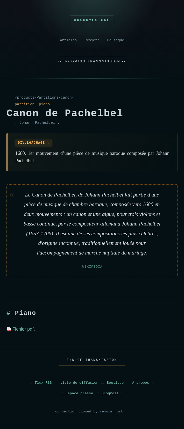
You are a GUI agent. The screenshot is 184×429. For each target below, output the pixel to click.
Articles (68, 40)
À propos (140, 383)
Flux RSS (43, 383)
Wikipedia (92, 267)
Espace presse (79, 393)
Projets (91, 40)
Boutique (115, 40)
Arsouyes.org (92, 20)
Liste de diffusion (79, 383)
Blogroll (110, 393)
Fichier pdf (20, 329)
